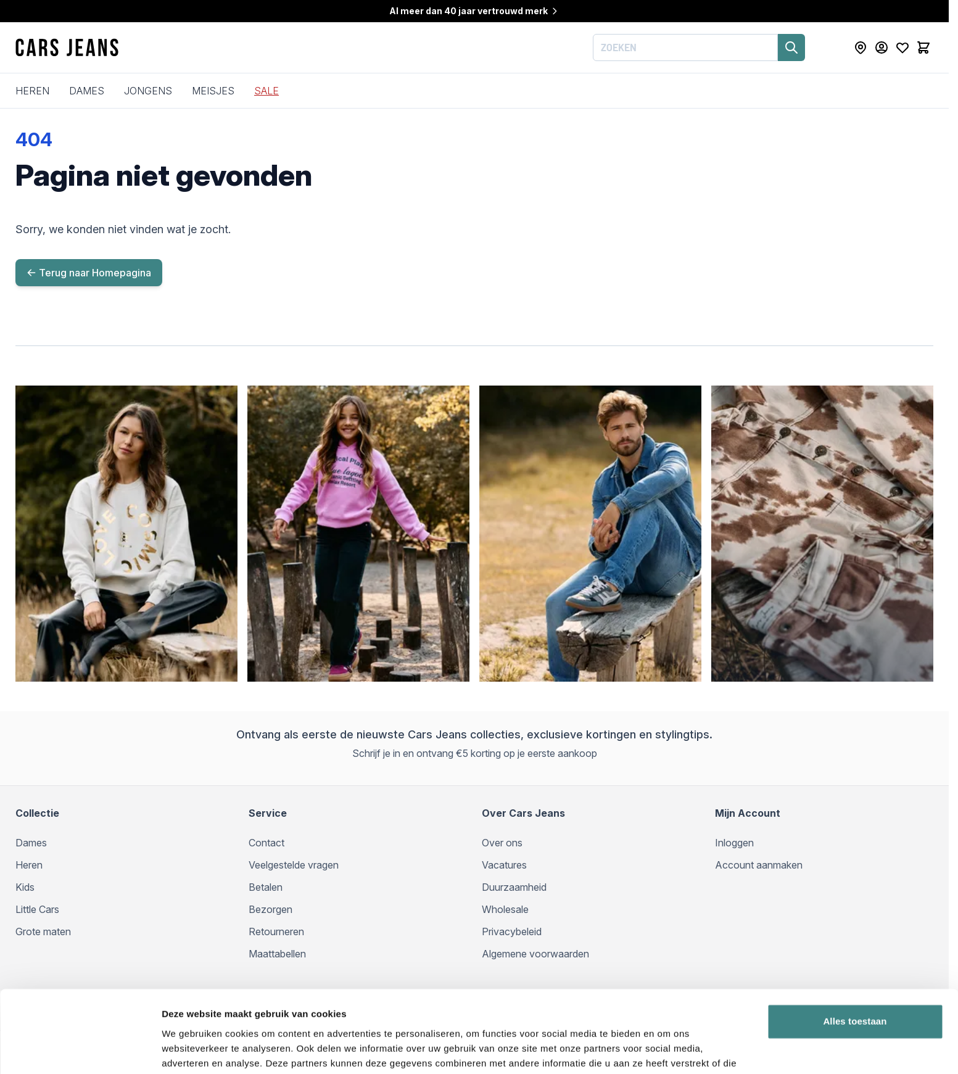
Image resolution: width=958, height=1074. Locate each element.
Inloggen (734, 842)
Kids (25, 887)
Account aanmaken (759, 865)
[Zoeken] (791, 47)
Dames (86, 91)
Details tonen (191, 1049)
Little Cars (37, 909)
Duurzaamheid (514, 887)
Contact (266, 842)
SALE (266, 91)
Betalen (266, 887)
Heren (32, 91)
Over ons (502, 842)
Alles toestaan (854, 959)
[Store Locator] (860, 47)
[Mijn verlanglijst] (902, 47)
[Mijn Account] (881, 47)
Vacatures (504, 865)
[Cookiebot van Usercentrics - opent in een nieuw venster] (80, 1050)
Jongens (148, 91)
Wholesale (505, 909)
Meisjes (213, 91)
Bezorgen (270, 909)
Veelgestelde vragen (294, 865)
